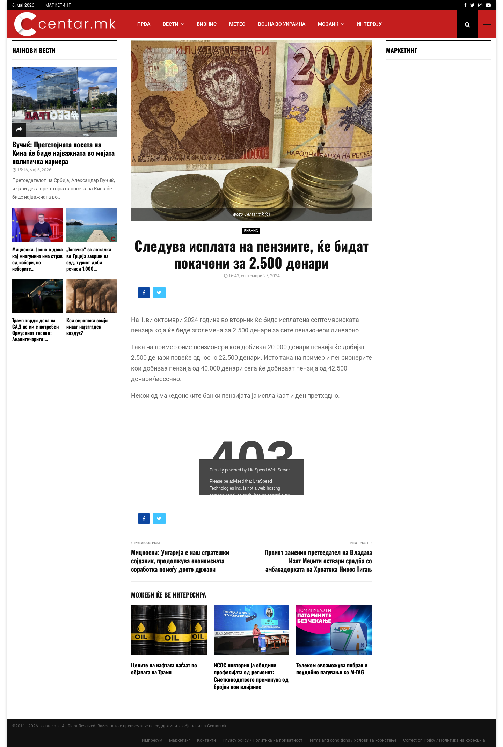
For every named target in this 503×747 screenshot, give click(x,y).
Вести (170, 24)
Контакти (206, 740)
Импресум (152, 740)
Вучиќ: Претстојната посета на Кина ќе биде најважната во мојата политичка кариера (63, 152)
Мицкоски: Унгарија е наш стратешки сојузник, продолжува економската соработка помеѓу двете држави (180, 560)
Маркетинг (179, 740)
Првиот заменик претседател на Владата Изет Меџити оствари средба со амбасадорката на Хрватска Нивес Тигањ (318, 560)
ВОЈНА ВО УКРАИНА (281, 24)
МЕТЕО (237, 24)
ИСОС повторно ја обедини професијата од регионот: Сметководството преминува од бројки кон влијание (251, 676)
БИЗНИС (207, 24)
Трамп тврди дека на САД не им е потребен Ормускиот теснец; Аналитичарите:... (35, 329)
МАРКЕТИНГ (58, 5)
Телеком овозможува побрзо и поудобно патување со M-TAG (331, 668)
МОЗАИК (328, 24)
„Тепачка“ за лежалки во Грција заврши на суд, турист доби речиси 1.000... (88, 259)
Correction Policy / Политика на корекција (444, 740)
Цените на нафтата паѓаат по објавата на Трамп (164, 668)
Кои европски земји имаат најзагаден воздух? (87, 326)
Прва (143, 24)
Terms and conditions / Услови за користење (352, 740)
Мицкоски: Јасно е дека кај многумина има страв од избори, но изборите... (37, 259)
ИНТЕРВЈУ (369, 24)
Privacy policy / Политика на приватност (262, 740)
